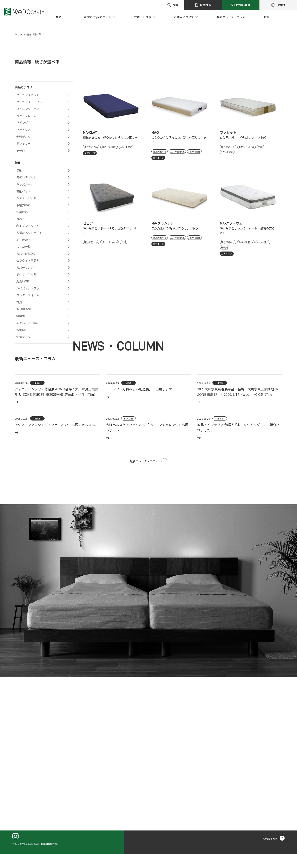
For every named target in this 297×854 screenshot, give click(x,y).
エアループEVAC (27, 323)
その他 (20, 150)
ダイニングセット (27, 95)
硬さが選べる (25, 240)
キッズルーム (25, 184)
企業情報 (203, 5)
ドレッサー (23, 143)
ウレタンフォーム (27, 295)
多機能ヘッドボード (29, 233)
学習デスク (23, 137)
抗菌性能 (22, 212)
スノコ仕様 (23, 247)
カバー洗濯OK (25, 254)
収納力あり (23, 205)
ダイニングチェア (27, 109)
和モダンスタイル (27, 226)
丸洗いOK (22, 281)
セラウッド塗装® (27, 260)
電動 (19, 170)
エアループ (89, 153)
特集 (267, 17)
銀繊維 (20, 316)
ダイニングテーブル (29, 102)
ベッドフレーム (26, 116)
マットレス (23, 130)
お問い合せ (240, 5)
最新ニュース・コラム (231, 17)
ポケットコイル (26, 274)
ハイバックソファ (27, 288)
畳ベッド (22, 219)
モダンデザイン (26, 177)
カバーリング (25, 267)
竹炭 (19, 302)
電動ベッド (23, 191)
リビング (22, 122)
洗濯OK (21, 330)
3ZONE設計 (24, 309)
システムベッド (26, 198)
